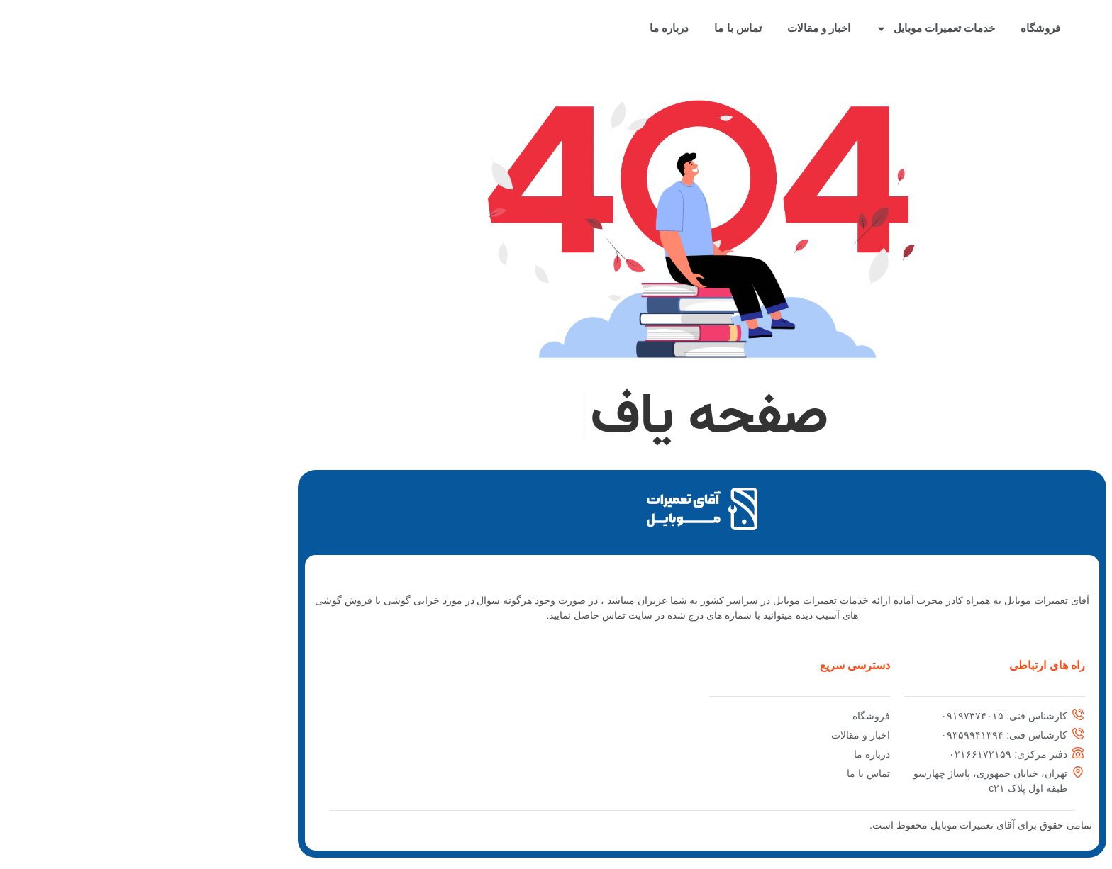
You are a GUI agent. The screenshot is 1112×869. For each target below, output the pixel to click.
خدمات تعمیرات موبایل (789, 28)
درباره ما (523, 28)
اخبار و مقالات (672, 28)
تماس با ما (591, 28)
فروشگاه (894, 28)
